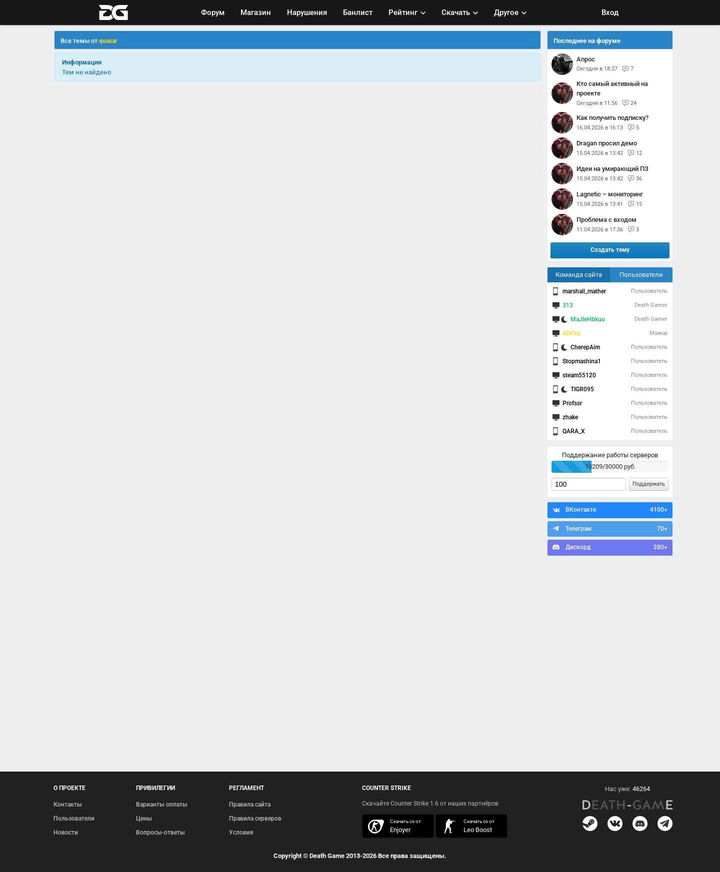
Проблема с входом (606, 219)
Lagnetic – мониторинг (609, 194)
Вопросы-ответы (160, 832)
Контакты (68, 804)
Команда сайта (579, 274)
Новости (66, 832)
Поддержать (648, 484)
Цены (144, 818)
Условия (241, 832)
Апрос (585, 59)
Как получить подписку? (612, 117)
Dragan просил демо (606, 143)
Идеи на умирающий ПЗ (612, 168)
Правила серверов (255, 818)
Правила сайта (249, 804)
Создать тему (610, 249)
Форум (212, 12)
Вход (610, 12)
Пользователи (641, 274)
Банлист (357, 12)
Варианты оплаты (162, 804)
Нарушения (307, 12)
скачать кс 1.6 (466, 826)
